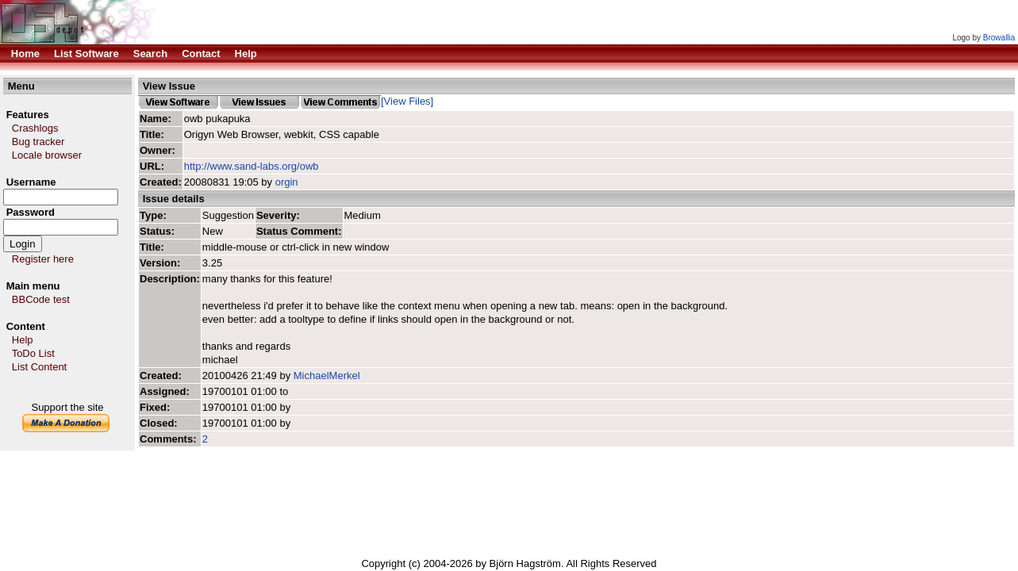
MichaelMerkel (327, 375)
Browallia (999, 37)
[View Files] (407, 101)
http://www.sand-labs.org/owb (251, 166)
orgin (286, 182)
